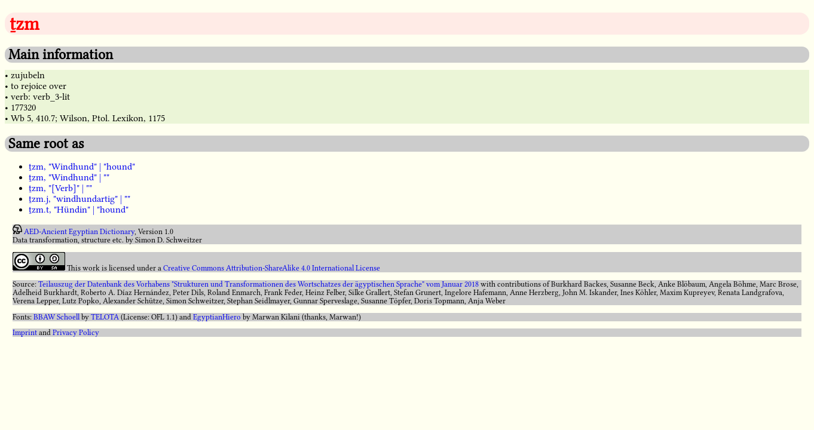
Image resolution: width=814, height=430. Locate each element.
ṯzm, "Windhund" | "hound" (82, 166)
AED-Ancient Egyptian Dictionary (79, 232)
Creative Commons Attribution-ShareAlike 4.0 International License (271, 268)
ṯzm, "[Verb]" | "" (60, 188)
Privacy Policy (76, 332)
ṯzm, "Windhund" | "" (69, 177)
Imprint (25, 332)
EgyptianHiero (217, 317)
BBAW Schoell (56, 317)
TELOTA (105, 317)
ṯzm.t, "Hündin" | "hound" (78, 209)
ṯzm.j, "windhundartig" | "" (79, 199)
